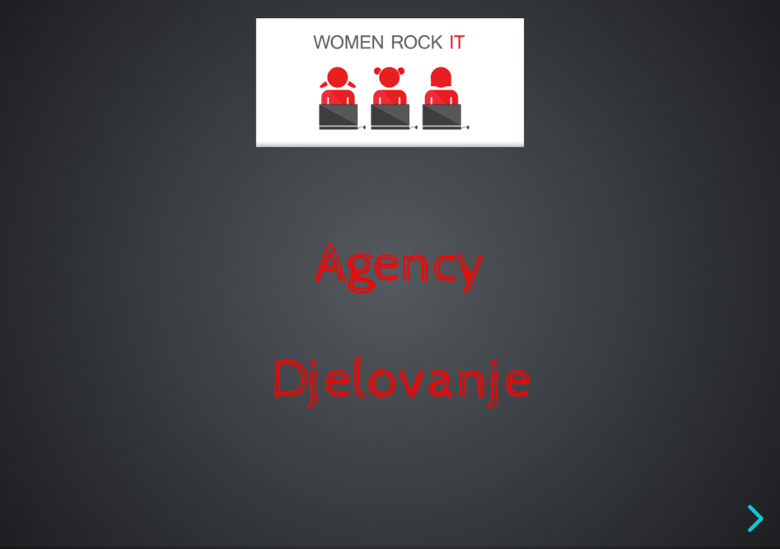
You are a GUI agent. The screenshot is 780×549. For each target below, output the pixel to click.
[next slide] (753, 518)
